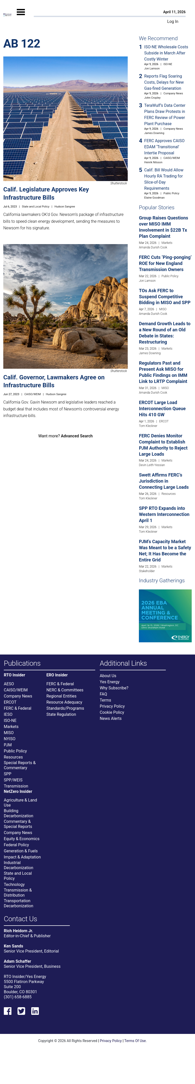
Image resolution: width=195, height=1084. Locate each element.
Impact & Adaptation (22, 857)
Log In (172, 21)
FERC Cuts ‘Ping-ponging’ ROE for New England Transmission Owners (165, 263)
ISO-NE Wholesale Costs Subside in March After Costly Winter (166, 53)
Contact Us (20, 919)
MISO (163, 309)
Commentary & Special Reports (18, 824)
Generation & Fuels (21, 851)
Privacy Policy (112, 706)
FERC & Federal (17, 708)
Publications (22, 663)
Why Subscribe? (114, 688)
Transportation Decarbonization (18, 903)
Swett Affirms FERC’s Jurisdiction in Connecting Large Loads (164, 481)
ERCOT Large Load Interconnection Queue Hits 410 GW (162, 408)
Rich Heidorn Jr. (18, 930)
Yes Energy (110, 681)
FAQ (103, 694)
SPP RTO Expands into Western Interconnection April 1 (164, 514)
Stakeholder (147, 571)
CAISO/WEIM (32, 394)
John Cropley (152, 97)
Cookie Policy (112, 712)
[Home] (7, 14)
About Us (108, 675)
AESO (9, 683)
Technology (14, 884)
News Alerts (111, 718)
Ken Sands (13, 946)
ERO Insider (57, 675)
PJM (8, 745)
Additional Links (123, 663)
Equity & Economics (21, 838)
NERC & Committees (65, 690)
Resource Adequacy (64, 702)
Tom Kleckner (148, 426)
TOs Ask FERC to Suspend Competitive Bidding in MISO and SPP (164, 296)
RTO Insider (14, 675)
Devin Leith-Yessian (152, 465)
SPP (7, 773)
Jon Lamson (152, 68)
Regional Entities (61, 696)
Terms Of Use (135, 1041)
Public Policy (171, 193)
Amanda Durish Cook (153, 247)
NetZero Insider (18, 791)
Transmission (16, 786)
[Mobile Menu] (21, 16)
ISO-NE (168, 64)
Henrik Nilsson (153, 162)
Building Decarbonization (18, 813)
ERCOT (164, 421)
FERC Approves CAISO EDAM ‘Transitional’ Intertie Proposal (164, 146)
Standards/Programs (65, 708)
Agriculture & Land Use (20, 803)
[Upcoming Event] (165, 615)
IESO (8, 714)
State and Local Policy (35, 206)
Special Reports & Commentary (20, 765)
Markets (166, 243)
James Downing (154, 133)
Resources (168, 494)
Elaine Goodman (154, 197)
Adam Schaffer (17, 961)
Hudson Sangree (64, 206)
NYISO (9, 738)
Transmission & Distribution (18, 893)
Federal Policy (16, 844)
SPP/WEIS (13, 780)
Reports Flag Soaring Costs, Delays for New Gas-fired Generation (164, 82)
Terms (105, 700)
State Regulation (61, 714)
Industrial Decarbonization (18, 865)
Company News (173, 93)
